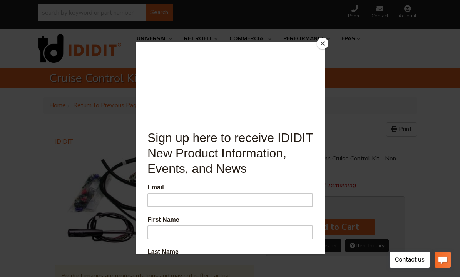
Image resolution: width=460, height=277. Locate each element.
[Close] (322, 43)
